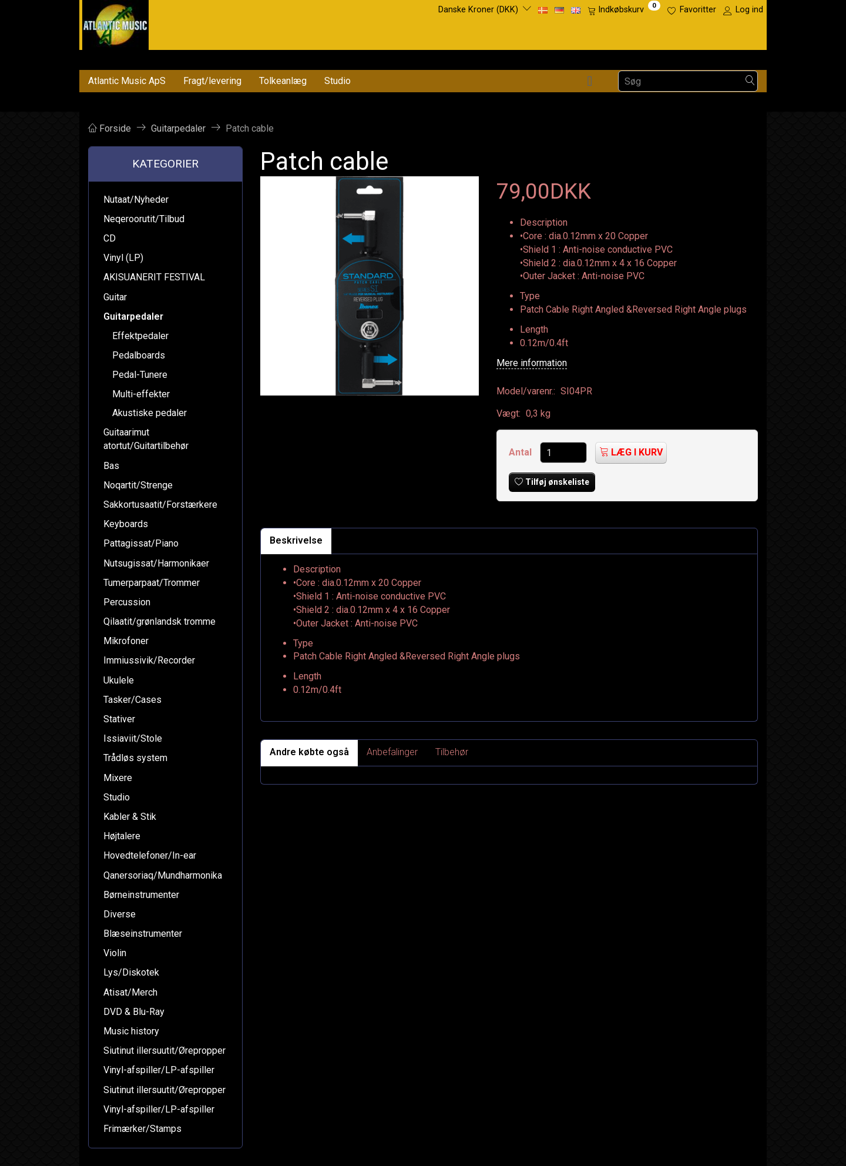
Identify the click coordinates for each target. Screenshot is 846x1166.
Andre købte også (309, 752)
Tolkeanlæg (283, 80)
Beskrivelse (296, 540)
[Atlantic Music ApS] (115, 22)
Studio (337, 80)
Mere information (531, 362)
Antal (521, 452)
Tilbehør (451, 752)
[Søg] (750, 81)
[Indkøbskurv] (624, 10)
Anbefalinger (392, 752)
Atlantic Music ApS (127, 80)
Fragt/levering (212, 80)
